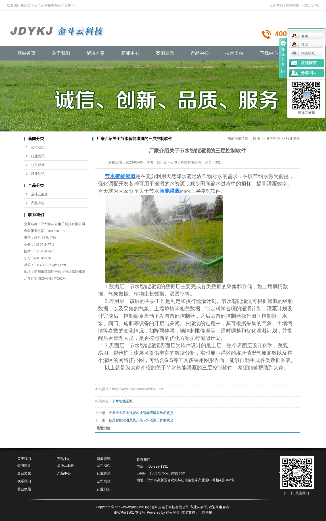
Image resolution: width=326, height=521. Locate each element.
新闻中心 (130, 53)
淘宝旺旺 (303, 53)
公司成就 (38, 165)
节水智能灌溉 (122, 401)
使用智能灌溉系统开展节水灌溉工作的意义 (141, 420)
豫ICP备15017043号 (129, 512)
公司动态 (38, 147)
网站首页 (26, 53)
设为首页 (276, 5)
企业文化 (24, 473)
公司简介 (24, 465)
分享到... (308, 73)
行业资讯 (38, 156)
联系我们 (24, 481)
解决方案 (96, 53)
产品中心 (200, 53)
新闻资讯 (103, 459)
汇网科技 (205, 512)
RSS (306, 5)
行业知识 (38, 174)
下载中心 (269, 53)
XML (315, 5)
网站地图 (293, 5)
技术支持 (234, 53)
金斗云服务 (39, 194)
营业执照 (24, 489)
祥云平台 (172, 512)
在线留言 (309, 63)
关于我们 (61, 53)
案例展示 (165, 53)
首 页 (256, 139)
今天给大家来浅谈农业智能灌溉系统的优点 (141, 413)
